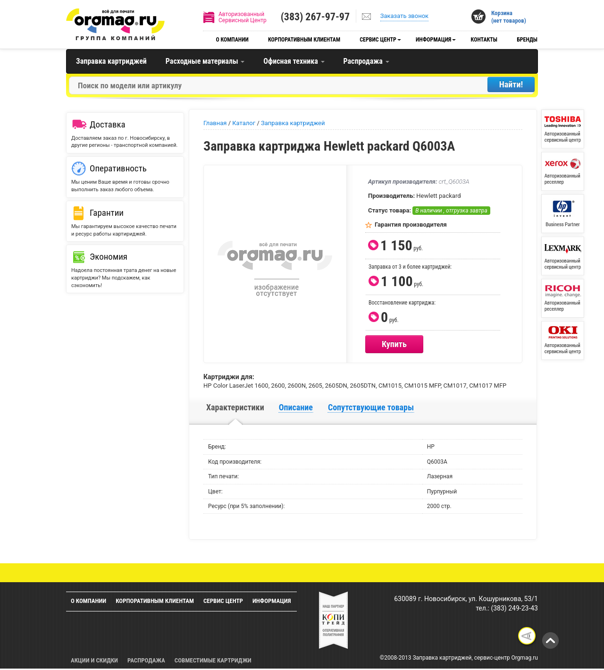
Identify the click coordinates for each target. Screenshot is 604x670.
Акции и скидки (94, 660)
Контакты (484, 39)
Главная (214, 123)
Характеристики (235, 407)
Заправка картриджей (111, 61)
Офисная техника (293, 61)
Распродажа (366, 61)
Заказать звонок (404, 15)
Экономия (108, 256)
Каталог (243, 123)
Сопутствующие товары (371, 407)
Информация (433, 39)
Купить (394, 344)
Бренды (527, 39)
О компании (232, 39)
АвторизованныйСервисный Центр (242, 17)
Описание (296, 407)
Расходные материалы (205, 61)
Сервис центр (378, 39)
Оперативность (118, 168)
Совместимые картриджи (213, 660)
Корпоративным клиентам (304, 39)
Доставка (108, 124)
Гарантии (107, 212)
